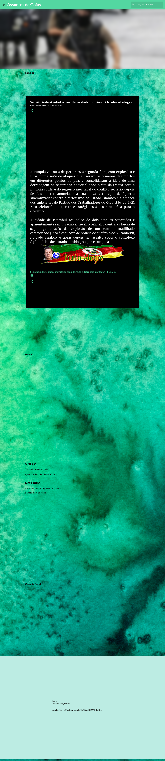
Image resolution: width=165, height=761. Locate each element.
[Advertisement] (82, 330)
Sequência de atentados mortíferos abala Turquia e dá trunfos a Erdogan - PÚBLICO (73, 272)
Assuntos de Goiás (24, 4)
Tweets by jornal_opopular (37, 469)
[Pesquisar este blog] (149, 5)
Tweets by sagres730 (61, 703)
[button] (31, 110)
